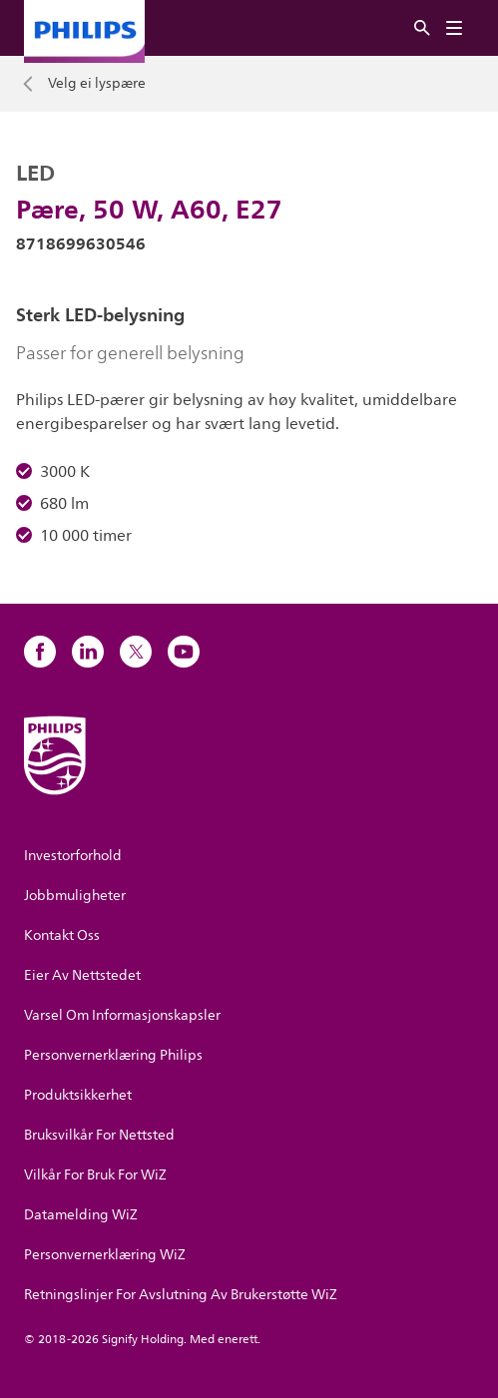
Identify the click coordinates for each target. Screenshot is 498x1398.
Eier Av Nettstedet (82, 975)
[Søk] (422, 28)
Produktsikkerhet (78, 1095)
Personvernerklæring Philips (113, 1055)
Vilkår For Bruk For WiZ (95, 1175)
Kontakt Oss (62, 935)
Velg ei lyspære (97, 84)
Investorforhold (73, 855)
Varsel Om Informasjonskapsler (122, 1015)
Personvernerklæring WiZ (105, 1254)
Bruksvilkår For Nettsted (99, 1135)
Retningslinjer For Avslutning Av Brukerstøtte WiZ (180, 1294)
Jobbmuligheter (75, 895)
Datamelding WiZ (81, 1214)
